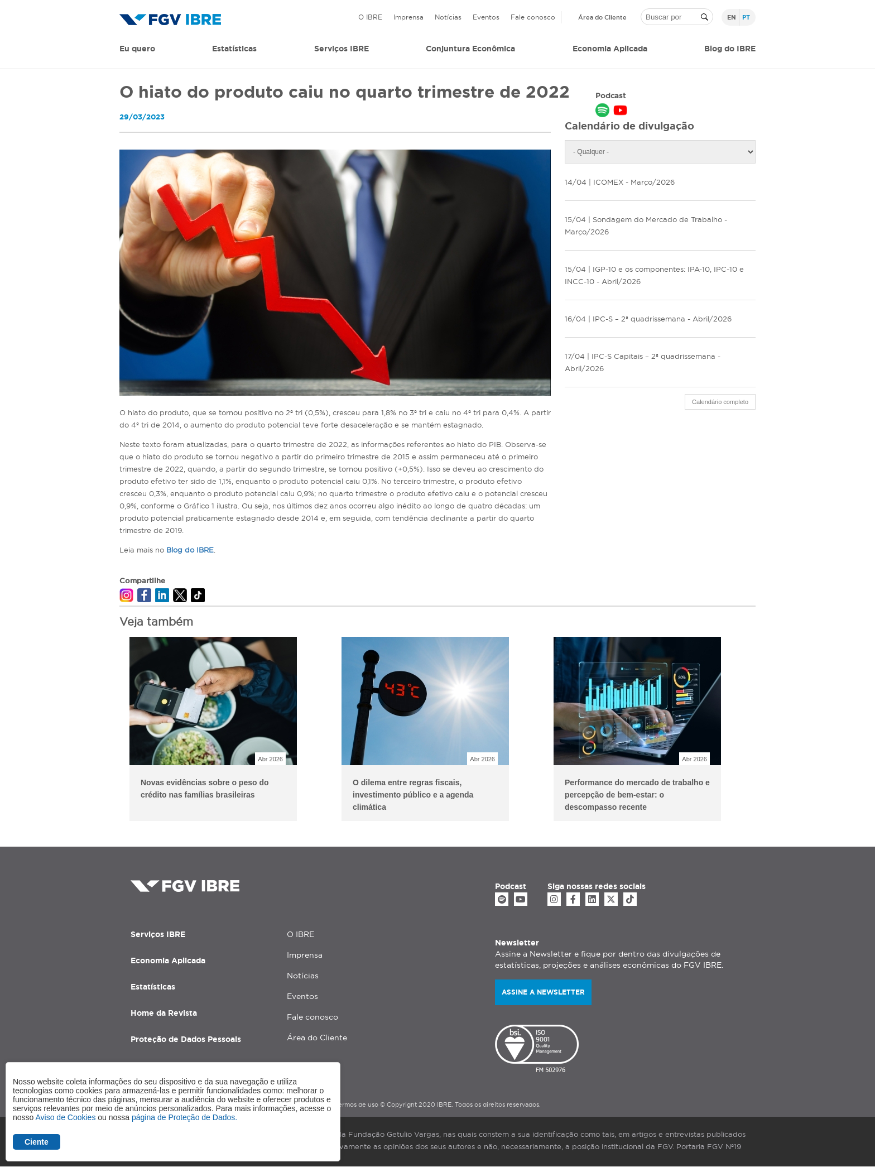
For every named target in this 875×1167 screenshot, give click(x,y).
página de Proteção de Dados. (184, 1117)
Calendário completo (720, 401)
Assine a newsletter (543, 992)
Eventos (486, 17)
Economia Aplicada (168, 960)
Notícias (448, 17)
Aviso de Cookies (65, 1117)
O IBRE (370, 17)
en (731, 17)
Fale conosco (533, 17)
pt (746, 17)
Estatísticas (234, 48)
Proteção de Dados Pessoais (186, 1039)
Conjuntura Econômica (470, 48)
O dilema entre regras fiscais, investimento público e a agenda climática (413, 794)
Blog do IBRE (730, 48)
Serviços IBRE (158, 934)
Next (764, 730)
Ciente (37, 1141)
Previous (111, 730)
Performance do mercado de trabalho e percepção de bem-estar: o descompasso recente (637, 794)
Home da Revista (164, 1012)
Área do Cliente (602, 17)
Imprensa (408, 17)
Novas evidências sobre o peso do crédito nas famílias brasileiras (205, 788)
